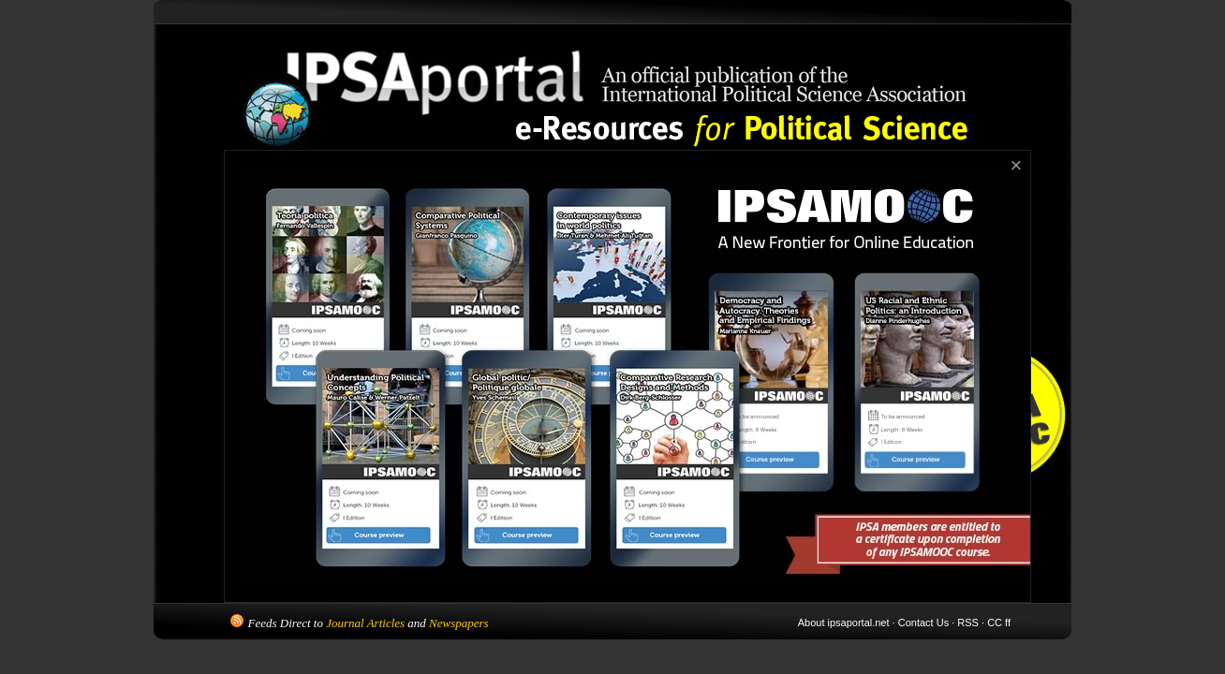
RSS (968, 622)
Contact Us (923, 622)
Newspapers (459, 623)
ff (1008, 622)
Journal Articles (365, 623)
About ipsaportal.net (844, 622)
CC (994, 622)
